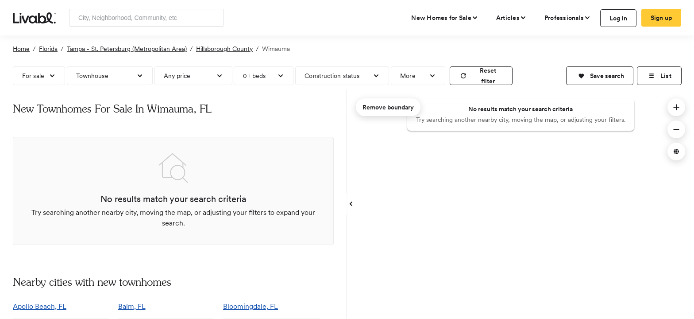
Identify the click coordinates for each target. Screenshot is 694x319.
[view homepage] (34, 17)
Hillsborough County (224, 48)
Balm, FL (132, 306)
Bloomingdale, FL (250, 306)
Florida (48, 48)
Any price (177, 75)
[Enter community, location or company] (146, 18)
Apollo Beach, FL (39, 306)
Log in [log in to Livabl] (618, 18)
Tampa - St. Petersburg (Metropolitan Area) (127, 48)
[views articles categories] (511, 18)
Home (21, 48)
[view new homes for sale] (444, 18)
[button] (600, 76)
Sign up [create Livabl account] (661, 17)
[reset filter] (481, 76)
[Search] (214, 18)
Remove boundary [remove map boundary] (388, 107)
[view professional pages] (568, 18)
